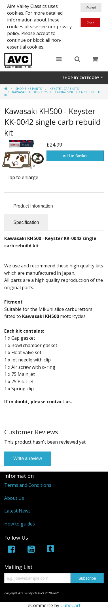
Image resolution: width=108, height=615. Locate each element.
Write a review (27, 458)
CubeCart (70, 605)
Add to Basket (75, 156)
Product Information (33, 206)
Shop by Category (83, 77)
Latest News (17, 511)
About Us (14, 498)
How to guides (19, 524)
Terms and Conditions (27, 485)
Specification (26, 222)
